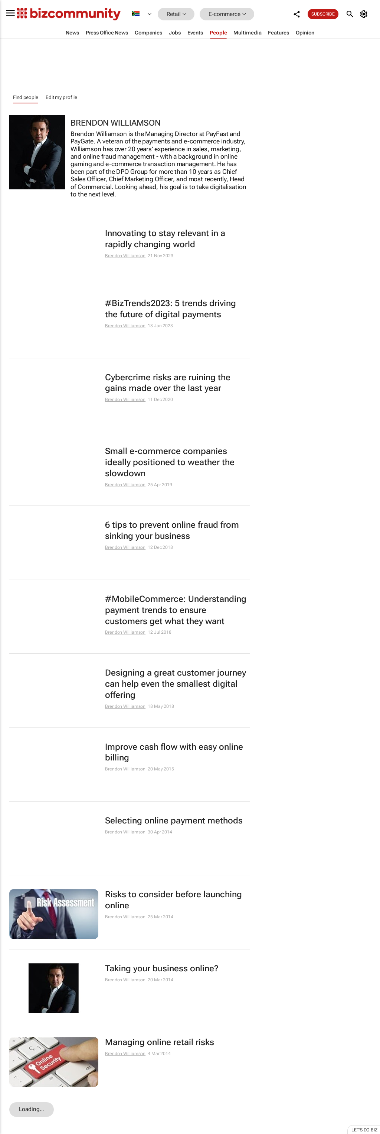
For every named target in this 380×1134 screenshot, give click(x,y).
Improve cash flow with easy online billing (174, 752)
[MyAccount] (365, 14)
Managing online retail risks (159, 1042)
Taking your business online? (162, 969)
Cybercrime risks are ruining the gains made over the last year (167, 383)
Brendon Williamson (125, 255)
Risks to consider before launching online (173, 900)
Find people (25, 97)
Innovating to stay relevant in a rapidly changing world (165, 238)
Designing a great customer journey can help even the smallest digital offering (175, 684)
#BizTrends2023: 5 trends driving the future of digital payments (170, 308)
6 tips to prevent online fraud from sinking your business (172, 530)
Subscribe (323, 14)
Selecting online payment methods (174, 821)
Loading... (32, 1109)
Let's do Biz (364, 1130)
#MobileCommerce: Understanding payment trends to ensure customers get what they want (175, 610)
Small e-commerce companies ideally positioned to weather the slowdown (170, 462)
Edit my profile (61, 97)
